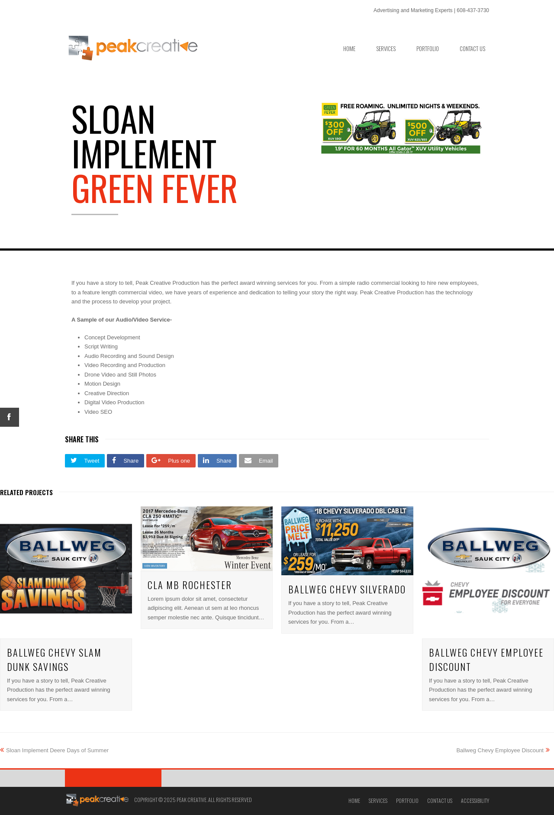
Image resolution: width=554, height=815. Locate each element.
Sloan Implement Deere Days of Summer (54, 750)
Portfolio (407, 800)
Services (378, 800)
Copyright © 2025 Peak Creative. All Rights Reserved (193, 799)
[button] (85, 460)
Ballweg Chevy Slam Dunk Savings (54, 659)
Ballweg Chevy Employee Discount (503, 750)
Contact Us (439, 800)
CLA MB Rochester (190, 585)
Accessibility (475, 800)
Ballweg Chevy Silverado (347, 589)
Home (354, 800)
